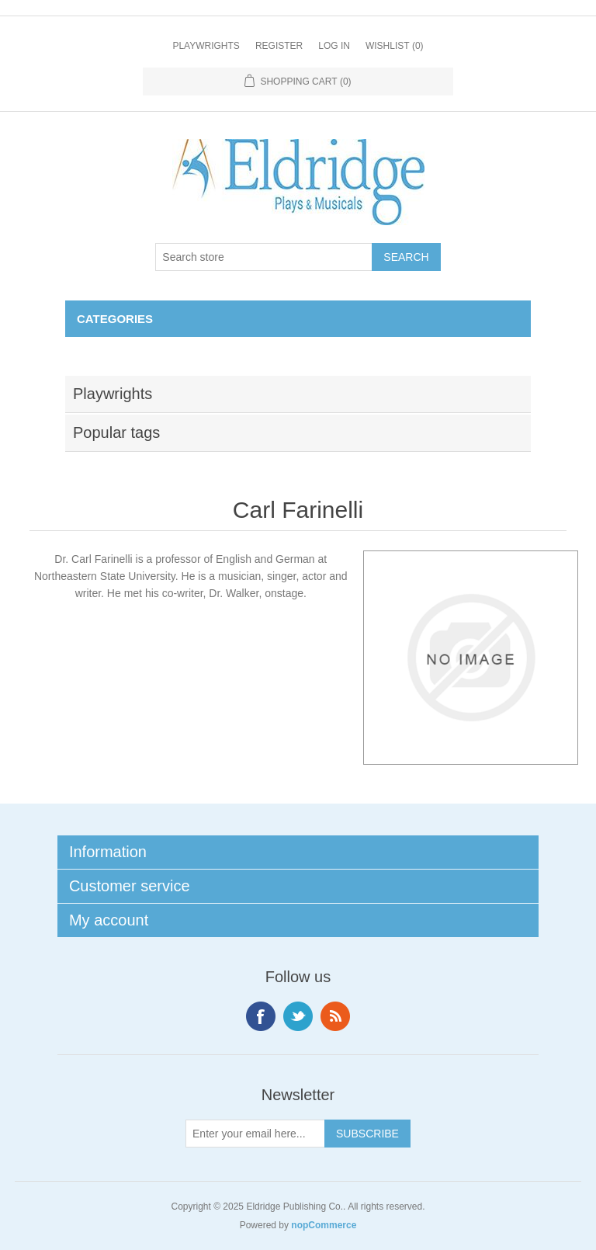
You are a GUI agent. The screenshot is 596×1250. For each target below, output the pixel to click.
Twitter (298, 1016)
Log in (334, 45)
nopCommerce (323, 1225)
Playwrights (205, 45)
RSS (335, 1016)
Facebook (260, 1016)
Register (279, 45)
